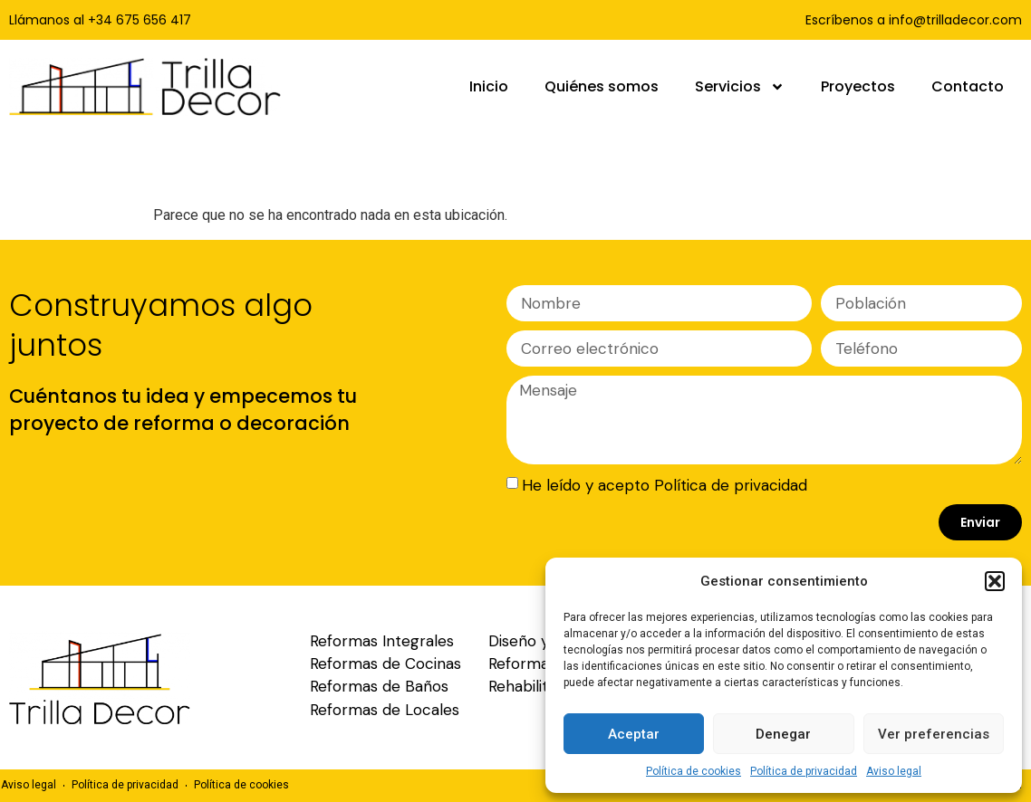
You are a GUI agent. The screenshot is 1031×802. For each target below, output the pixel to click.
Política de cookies (693, 771)
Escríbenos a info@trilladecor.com (913, 20)
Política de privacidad (803, 771)
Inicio (488, 86)
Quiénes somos (601, 86)
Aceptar (634, 734)
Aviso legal (893, 771)
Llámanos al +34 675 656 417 (100, 20)
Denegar (783, 734)
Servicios (740, 87)
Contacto (967, 86)
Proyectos (858, 86)
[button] (995, 581)
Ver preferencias (933, 734)
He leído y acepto (664, 485)
